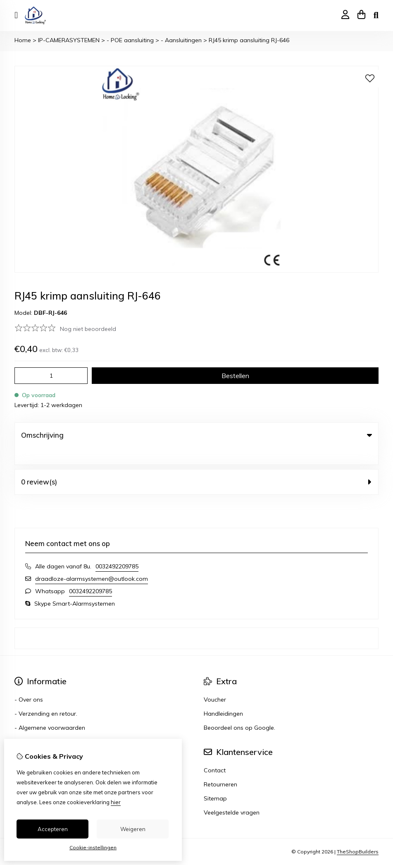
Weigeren (132, 829)
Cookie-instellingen (93, 847)
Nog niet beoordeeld (88, 329)
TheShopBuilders (358, 835)
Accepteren (53, 829)
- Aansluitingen (181, 40)
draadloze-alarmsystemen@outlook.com (91, 561)
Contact (215, 753)
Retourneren (220, 767)
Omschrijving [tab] (196, 435)
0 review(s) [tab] (196, 464)
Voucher (215, 682)
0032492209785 (116, 549)
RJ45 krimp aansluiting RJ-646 (249, 40)
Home (22, 40)
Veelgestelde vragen (232, 795)
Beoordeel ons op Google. (239, 710)
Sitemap (215, 781)
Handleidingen (223, 696)
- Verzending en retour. (45, 696)
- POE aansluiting (130, 40)
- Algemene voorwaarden (49, 710)
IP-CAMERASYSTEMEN (69, 40)
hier (116, 802)
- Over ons (28, 682)
